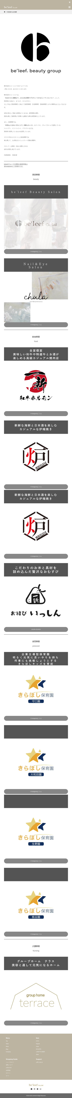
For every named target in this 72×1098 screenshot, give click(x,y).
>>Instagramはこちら (36, 251)
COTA (37, 1041)
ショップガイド (10, 1062)
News (7, 1046)
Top (7, 1041)
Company (8, 1051)
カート (7, 1075)
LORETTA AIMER (40, 1051)
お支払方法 (9, 1067)
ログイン (8, 1073)
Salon (7, 1043)
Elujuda (38, 1043)
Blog (7, 1049)
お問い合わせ (39, 1062)
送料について (9, 1065)
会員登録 (8, 1070)
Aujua (37, 1046)
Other (37, 1054)
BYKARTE (38, 1049)
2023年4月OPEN (36, 629)
